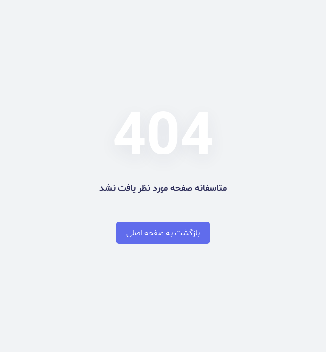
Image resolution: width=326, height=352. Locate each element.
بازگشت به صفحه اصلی (163, 233)
